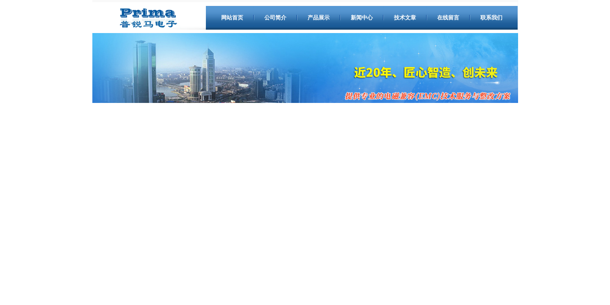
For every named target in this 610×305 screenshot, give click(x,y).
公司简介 (275, 17)
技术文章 (405, 17)
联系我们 (491, 17)
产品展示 (319, 17)
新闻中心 (362, 17)
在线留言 (448, 17)
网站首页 (232, 17)
